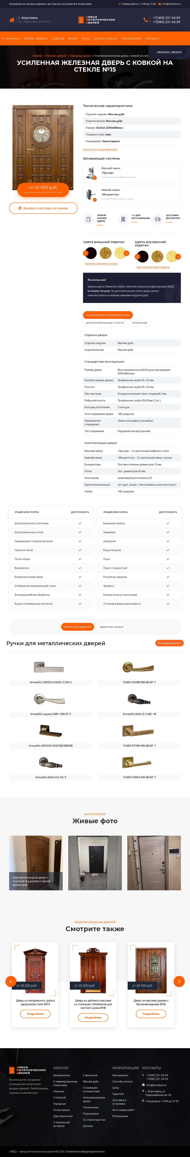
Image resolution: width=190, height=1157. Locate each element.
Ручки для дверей (77, 626)
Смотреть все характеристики (100, 149)
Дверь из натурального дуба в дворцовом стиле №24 (35, 1002)
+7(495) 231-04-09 (166, 18)
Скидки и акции (105, 38)
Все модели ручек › (169, 643)
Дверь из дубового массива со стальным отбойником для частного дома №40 (93, 1004)
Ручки (85, 38)
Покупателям (131, 38)
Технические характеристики (108, 315)
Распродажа (120, 1116)
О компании (11, 38)
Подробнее (35, 1014)
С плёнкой (59, 1097)
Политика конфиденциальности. (85, 1151)
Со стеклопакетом (94, 1119)
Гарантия (118, 1093)
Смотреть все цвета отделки (101, 263)
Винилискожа (61, 1075)
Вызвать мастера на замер (43, 208)
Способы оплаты (122, 1081)
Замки (72, 38)
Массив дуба (91, 1081)
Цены (115, 1087)
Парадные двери (80, 55)
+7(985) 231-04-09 (166, 22)
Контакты (152, 38)
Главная (38, 55)
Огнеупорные (61, 1110)
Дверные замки (111, 626)
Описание (139, 322)
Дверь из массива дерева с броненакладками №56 (151, 1002)
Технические (91, 1107)
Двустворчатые (63, 1116)
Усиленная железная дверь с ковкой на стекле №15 (126, 55)
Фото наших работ (123, 1110)
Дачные (88, 1126)
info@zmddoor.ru (171, 4)
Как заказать (120, 1075)
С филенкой (90, 1075)
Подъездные (91, 1113)
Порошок (58, 1091)
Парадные (59, 1103)
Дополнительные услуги (105, 322)
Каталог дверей (35, 38)
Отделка (58, 38)
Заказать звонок (169, 52)
